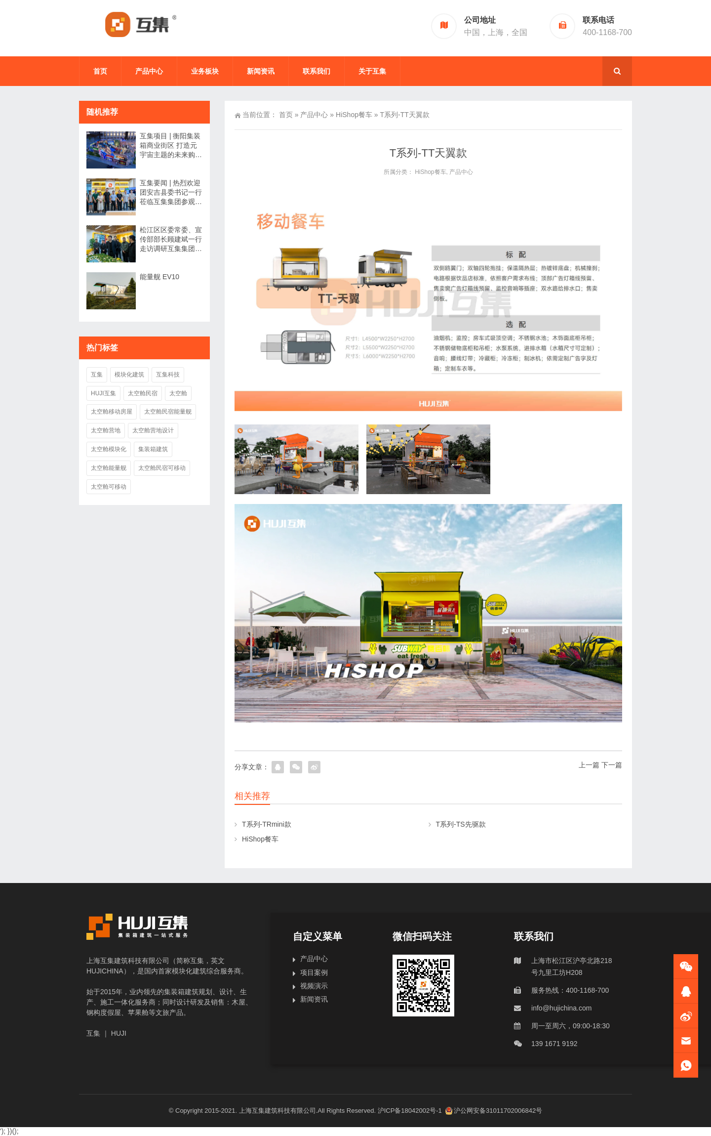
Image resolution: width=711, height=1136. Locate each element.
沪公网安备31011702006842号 (493, 1110)
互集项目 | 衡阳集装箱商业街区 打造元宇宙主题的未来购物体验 (171, 146)
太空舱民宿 (143, 393)
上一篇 (589, 765)
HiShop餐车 (354, 115)
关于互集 (372, 71)
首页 (100, 71)
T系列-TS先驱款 (461, 824)
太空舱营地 (105, 430)
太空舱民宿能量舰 (168, 411)
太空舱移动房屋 (111, 411)
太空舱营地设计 (153, 430)
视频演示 (314, 986)
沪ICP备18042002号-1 (411, 1110)
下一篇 (611, 765)
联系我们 (316, 71)
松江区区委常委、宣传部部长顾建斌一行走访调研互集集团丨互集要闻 (171, 239)
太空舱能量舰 (108, 467)
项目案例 (314, 972)
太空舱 (178, 393)
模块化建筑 (129, 374)
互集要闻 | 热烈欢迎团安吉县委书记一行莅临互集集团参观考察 (171, 193)
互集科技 (168, 374)
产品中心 (149, 71)
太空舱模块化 (108, 449)
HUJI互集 (103, 393)
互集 (97, 374)
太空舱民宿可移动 (162, 467)
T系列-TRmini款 (266, 824)
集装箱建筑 (153, 449)
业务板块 (205, 71)
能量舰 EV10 (159, 277)
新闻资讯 (261, 71)
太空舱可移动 (108, 486)
